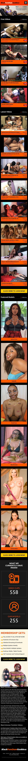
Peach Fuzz (4, 176)
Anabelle (3, 155)
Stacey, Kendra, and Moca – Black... (10, 240)
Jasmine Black (14, 548)
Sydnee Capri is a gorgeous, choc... (10, 197)
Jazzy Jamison (5, 41)
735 (25, 198)
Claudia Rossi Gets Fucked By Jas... (10, 218)
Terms (4, 753)
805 (25, 263)
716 (25, 241)
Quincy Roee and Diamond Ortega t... (11, 132)
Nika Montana (5, 284)
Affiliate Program (15, 753)
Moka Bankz (4, 84)
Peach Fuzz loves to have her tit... (10, 175)
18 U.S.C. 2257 (8, 753)
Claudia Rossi (11, 220)
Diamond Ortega (11, 133)
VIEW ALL (24, 19)
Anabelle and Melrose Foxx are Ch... (11, 153)
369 (25, 155)
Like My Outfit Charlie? (7, 104)
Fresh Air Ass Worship (7, 61)
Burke (13, 241)
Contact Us (22, 753)
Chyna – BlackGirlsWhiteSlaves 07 (10, 261)
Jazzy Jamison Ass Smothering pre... (11, 39)
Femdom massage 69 (7, 283)
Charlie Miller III (18, 133)
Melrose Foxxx (9, 155)
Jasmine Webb (5, 220)
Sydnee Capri (4, 198)
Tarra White (14, 506)
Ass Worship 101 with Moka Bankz (10, 82)
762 (25, 284)
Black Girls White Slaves (6, 241)
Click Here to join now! (14, 291)
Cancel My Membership (14, 754)
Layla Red (4, 62)
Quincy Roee (4, 133)
